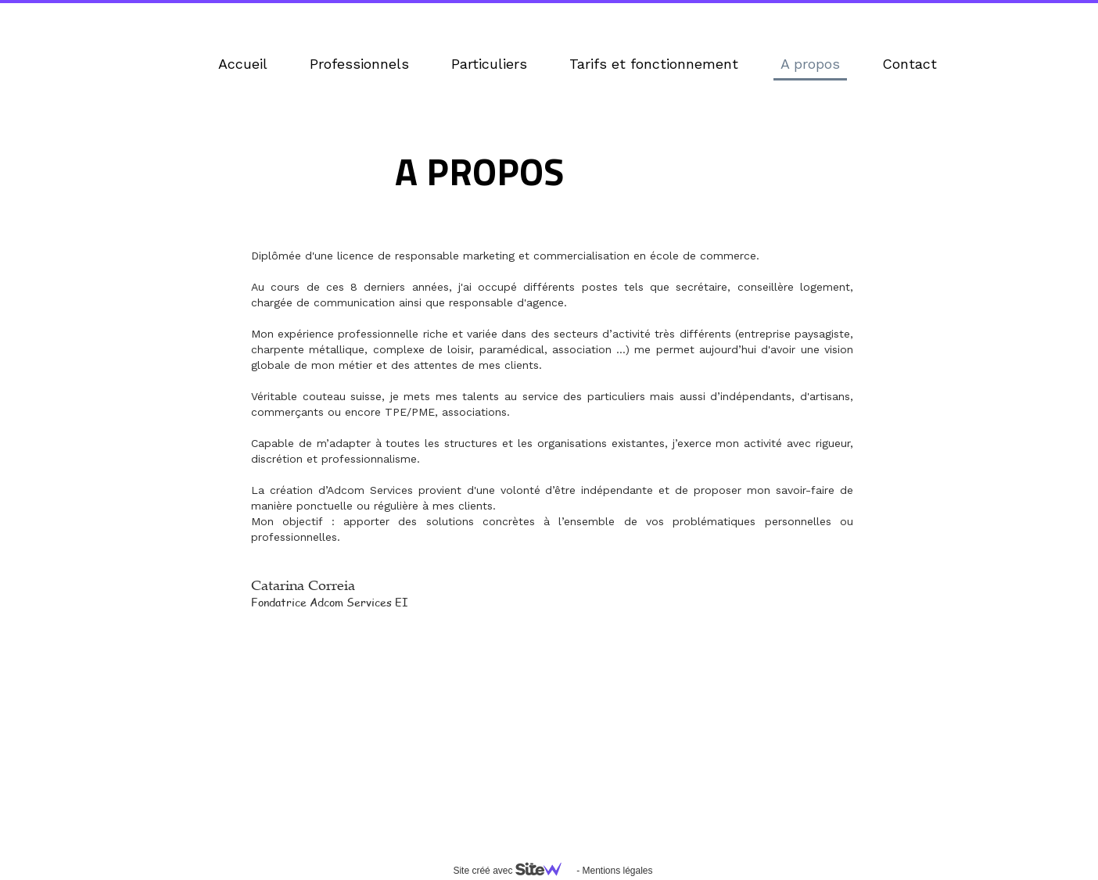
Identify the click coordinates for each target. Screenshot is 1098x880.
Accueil (242, 63)
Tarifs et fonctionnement (653, 63)
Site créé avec (513, 870)
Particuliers (489, 63)
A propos (810, 63)
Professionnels (359, 63)
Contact (909, 63)
